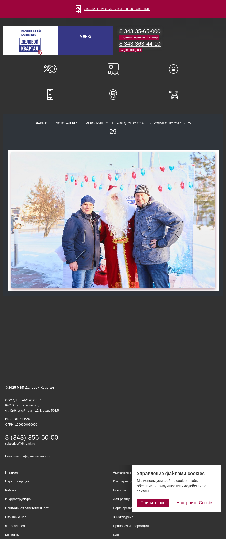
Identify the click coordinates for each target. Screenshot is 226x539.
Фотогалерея (67, 123)
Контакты (12, 535)
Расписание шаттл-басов (113, 94)
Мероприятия (98, 123)
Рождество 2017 (167, 123)
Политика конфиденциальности (27, 456)
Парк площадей (17, 481)
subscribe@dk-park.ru (20, 443)
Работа (10, 490)
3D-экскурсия (123, 517)
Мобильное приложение (50, 94)
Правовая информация (131, 526)
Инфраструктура (18, 499)
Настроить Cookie (194, 502)
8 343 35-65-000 (140, 31)
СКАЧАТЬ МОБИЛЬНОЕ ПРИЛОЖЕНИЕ (113, 9)
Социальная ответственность (27, 508)
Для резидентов (176, 69)
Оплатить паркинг (176, 94)
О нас (50, 69)
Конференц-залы (113, 69)
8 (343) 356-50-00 (31, 437)
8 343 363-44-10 (140, 44)
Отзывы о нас (15, 517)
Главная (41, 123)
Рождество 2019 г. (131, 123)
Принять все (152, 502)
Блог (116, 535)
